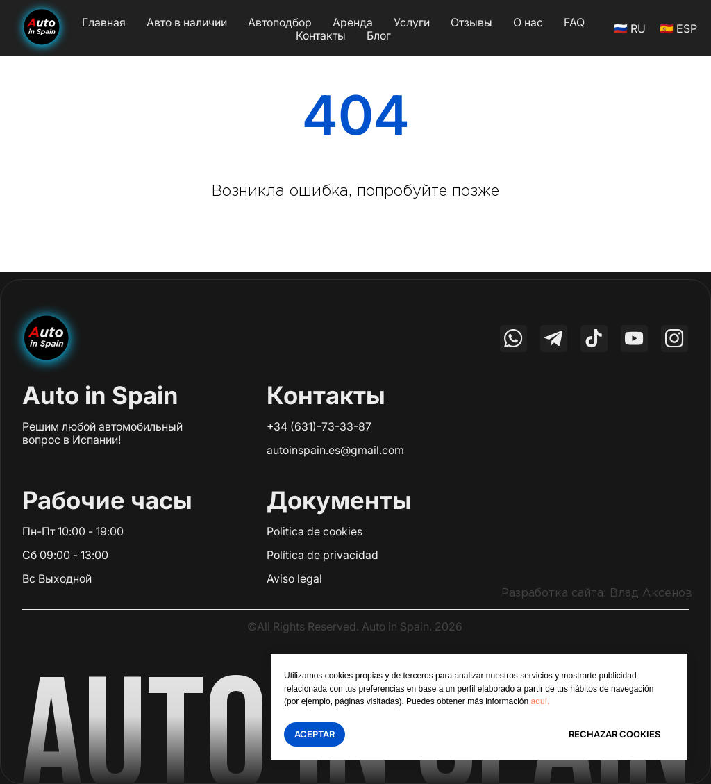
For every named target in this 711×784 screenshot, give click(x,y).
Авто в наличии (187, 22)
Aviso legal (294, 578)
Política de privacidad (322, 555)
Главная (104, 22)
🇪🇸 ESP (678, 28)
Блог (379, 35)
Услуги (412, 22)
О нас (528, 22)
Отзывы (471, 22)
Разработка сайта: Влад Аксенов (596, 593)
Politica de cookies (314, 531)
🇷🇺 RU (630, 28)
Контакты (321, 35)
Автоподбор (280, 22)
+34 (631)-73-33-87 (319, 426)
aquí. (540, 701)
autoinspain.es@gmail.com (335, 450)
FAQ (574, 22)
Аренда (353, 22)
